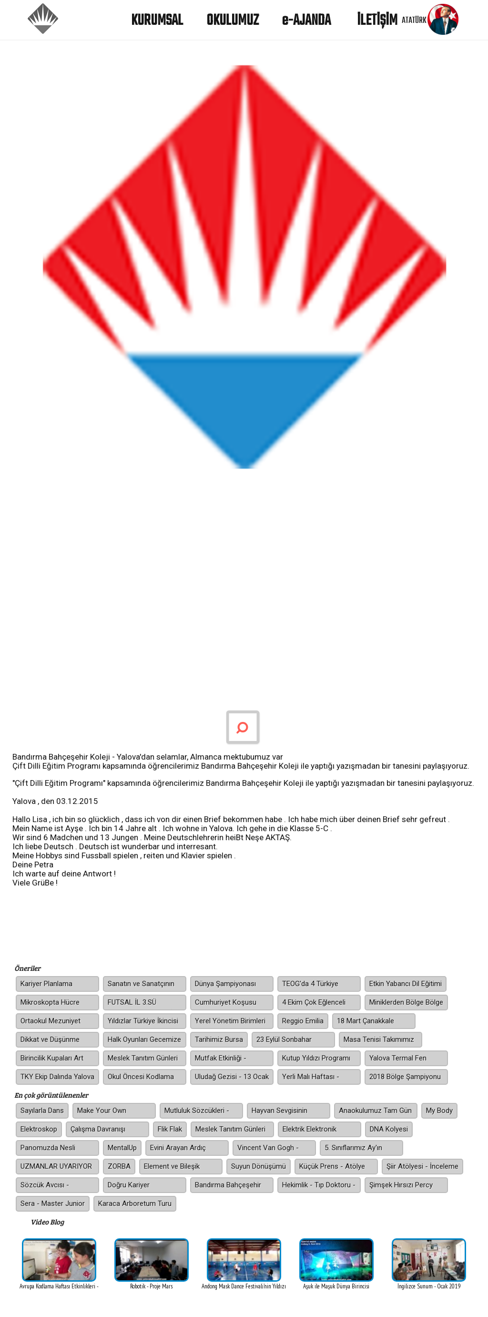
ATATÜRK (414, 19)
